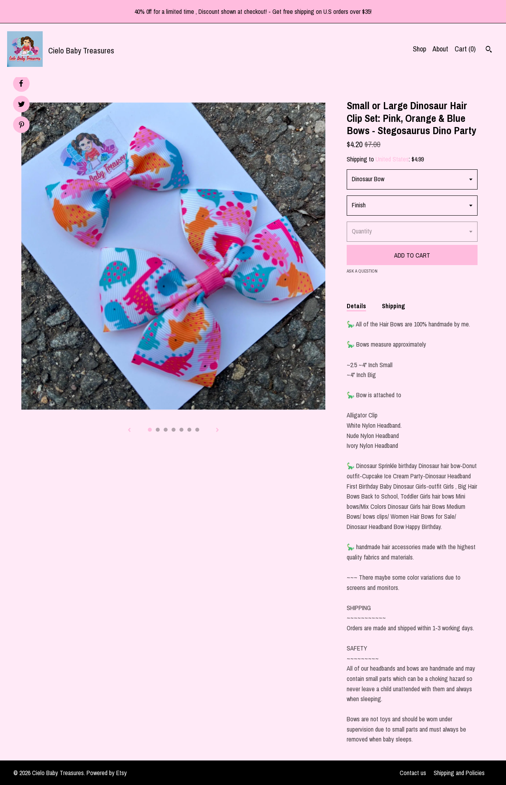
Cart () (465, 49)
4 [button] (174, 430)
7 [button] (197, 430)
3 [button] (166, 430)
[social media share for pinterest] (21, 126)
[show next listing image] (217, 430)
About (440, 49)
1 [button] (150, 430)
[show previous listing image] (129, 430)
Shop (419, 49)
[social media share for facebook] (21, 83)
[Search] (489, 50)
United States (392, 159)
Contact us (413, 772)
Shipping (393, 305)
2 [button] (158, 430)
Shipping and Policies (459, 772)
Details (356, 305)
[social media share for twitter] (21, 105)
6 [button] (189, 430)
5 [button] (181, 430)
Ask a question (362, 271)
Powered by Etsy (107, 772)
